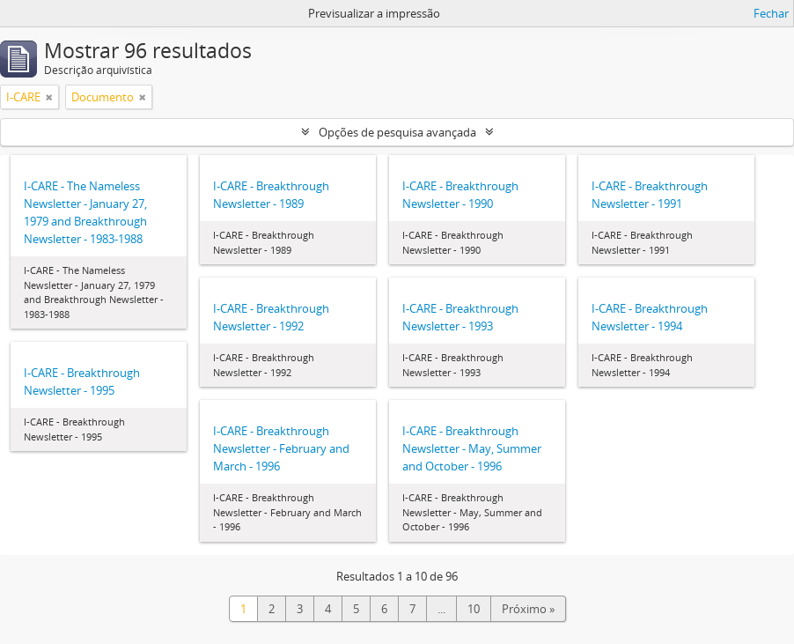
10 (473, 609)
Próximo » (528, 609)
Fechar (771, 13)
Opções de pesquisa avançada (397, 132)
